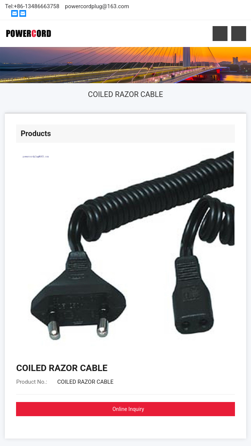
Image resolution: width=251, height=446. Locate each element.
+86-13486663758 (36, 6)
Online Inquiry (128, 409)
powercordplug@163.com (97, 6)
